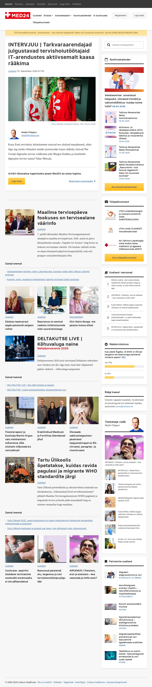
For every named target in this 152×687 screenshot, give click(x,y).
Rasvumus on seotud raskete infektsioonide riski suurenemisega (51, 325)
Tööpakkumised (41, 22)
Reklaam (58, 682)
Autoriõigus (80, 682)
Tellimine (76, 4)
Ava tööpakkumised (124, 257)
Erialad (47, 15)
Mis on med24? (45, 682)
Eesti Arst (52, 4)
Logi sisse (139, 15)
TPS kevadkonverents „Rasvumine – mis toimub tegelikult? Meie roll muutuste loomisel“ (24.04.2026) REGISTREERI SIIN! (76, 32)
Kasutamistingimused (116, 682)
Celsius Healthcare (96, 682)
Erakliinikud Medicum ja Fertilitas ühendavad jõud (51, 435)
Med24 (8, 4)
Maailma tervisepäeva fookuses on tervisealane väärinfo (66, 217)
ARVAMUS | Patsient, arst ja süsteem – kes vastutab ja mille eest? (83, 574)
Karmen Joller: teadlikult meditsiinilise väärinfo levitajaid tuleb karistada (43, 279)
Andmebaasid (62, 15)
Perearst (19, 4)
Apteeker (30, 4)
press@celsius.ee (124, 406)
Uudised (37, 15)
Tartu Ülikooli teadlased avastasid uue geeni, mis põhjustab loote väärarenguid (47, 528)
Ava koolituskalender (124, 187)
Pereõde (41, 4)
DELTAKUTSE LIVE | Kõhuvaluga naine (59, 342)
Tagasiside (68, 682)
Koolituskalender (82, 15)
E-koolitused (100, 15)
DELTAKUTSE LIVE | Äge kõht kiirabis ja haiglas (30, 385)
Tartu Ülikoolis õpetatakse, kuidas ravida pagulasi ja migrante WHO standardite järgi (67, 468)
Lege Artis (65, 4)
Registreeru (120, 15)
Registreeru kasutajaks (82, 181)
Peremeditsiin (76, 316)
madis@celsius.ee (30, 135)
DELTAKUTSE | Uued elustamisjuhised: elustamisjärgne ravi (36, 389)
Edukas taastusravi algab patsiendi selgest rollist (19, 325)
